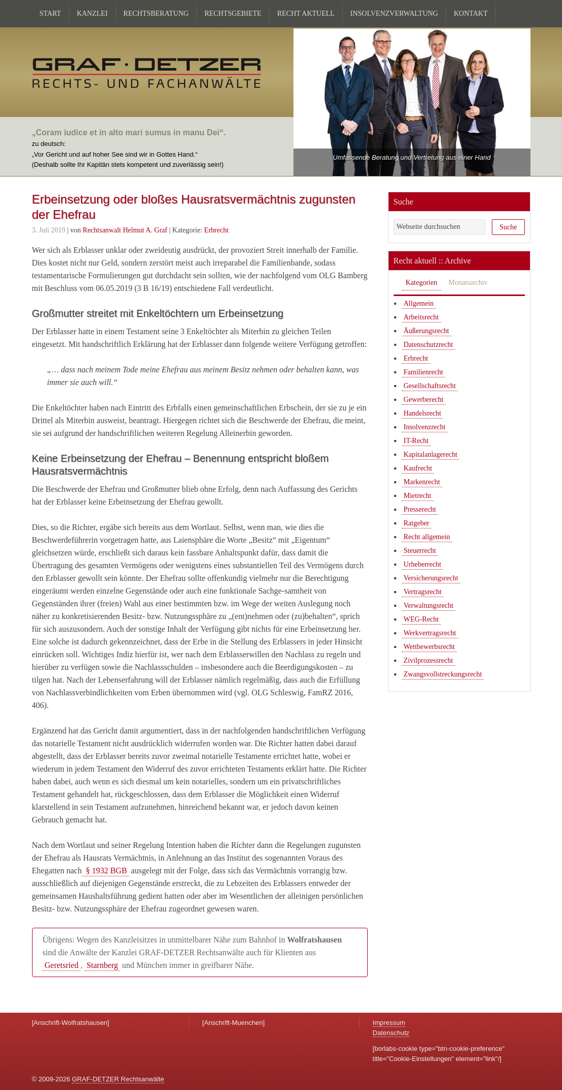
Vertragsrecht (423, 592)
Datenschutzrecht (428, 344)
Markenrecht (422, 482)
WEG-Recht (421, 619)
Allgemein (419, 303)
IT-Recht (416, 441)
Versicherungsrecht (431, 578)
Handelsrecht (422, 413)
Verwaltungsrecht (429, 605)
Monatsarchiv (468, 282)
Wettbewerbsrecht (429, 647)
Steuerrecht (420, 550)
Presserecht (420, 509)
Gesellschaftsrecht (430, 386)
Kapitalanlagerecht (431, 454)
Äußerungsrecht (426, 331)
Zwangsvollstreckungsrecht (443, 674)
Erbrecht (216, 230)
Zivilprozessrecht (428, 660)
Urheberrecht (422, 564)
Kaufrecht (418, 468)
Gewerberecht (424, 399)
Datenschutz (391, 1033)
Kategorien (421, 282)
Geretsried (62, 965)
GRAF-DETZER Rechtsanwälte (118, 1079)
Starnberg (102, 965)
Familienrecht (423, 372)
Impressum (389, 1022)
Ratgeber (417, 523)
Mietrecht (417, 495)
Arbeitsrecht (421, 317)
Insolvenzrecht (425, 427)
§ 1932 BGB (105, 870)
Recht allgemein (427, 537)
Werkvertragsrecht (430, 633)
